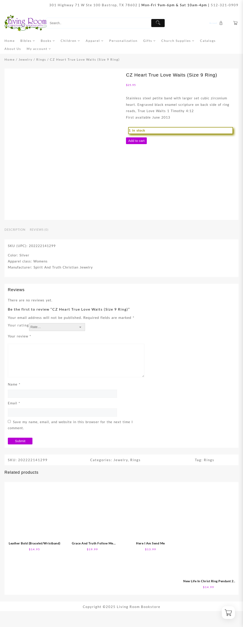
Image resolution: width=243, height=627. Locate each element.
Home (9, 59)
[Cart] (236, 23)
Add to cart (136, 141)
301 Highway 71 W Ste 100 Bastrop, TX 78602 (93, 5)
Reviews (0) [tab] (39, 229)
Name (14, 384)
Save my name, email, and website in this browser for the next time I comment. (70, 425)
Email (14, 403)
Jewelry (25, 59)
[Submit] (158, 23)
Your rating (18, 325)
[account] (216, 23)
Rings (41, 59)
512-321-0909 (225, 5)
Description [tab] (14, 229)
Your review (19, 336)
